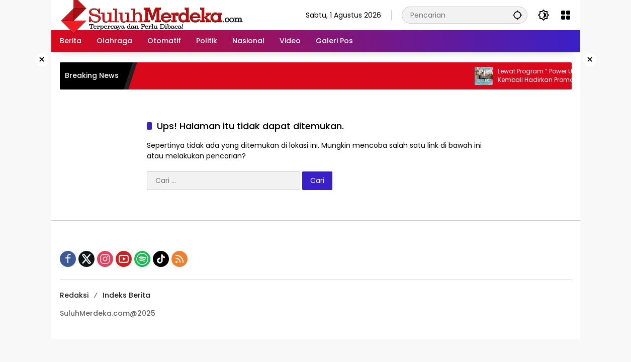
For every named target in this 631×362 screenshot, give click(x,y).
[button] (517, 15)
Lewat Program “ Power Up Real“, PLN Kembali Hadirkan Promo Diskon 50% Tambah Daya (558, 75)
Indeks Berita (126, 295)
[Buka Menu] (566, 15)
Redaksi (74, 295)
